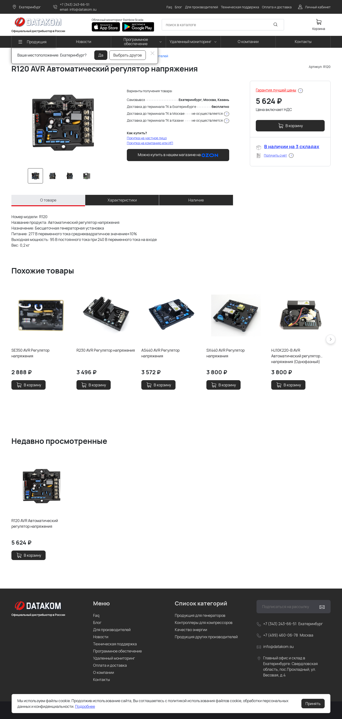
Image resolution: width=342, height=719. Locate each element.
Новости (100, 636)
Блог (97, 622)
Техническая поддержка (115, 644)
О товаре (48, 200)
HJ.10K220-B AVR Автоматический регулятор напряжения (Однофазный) (295, 356)
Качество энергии (191, 629)
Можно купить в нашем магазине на (178, 155)
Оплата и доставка (110, 665)
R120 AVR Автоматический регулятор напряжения (34, 523)
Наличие (196, 200)
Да (100, 55)
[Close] (152, 53)
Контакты (101, 679)
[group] (62, 122)
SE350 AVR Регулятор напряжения (30, 353)
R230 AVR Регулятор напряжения (105, 350)
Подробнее (85, 706)
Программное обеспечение (117, 651)
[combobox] (223, 24)
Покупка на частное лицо (147, 138)
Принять (313, 703)
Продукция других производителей (206, 636)
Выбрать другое (127, 55)
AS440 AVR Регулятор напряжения (160, 353)
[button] (330, 339)
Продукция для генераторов (200, 615)
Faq (96, 615)
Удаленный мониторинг (114, 658)
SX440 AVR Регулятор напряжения (225, 353)
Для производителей (112, 629)
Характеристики (122, 200)
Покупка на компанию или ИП (150, 143)
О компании (103, 672)
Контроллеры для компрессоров (204, 622)
